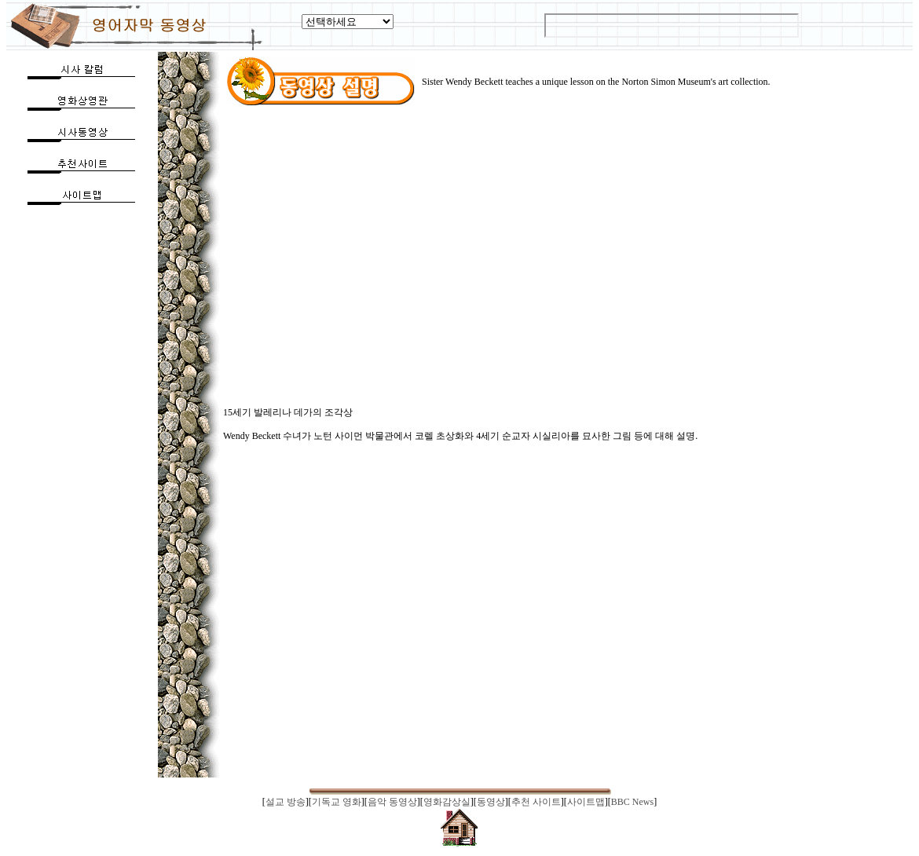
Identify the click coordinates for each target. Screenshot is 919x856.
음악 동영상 (392, 801)
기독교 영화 (336, 801)
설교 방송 (285, 801)
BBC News (632, 801)
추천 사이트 (536, 801)
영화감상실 (446, 801)
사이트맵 (586, 801)
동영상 (491, 801)
